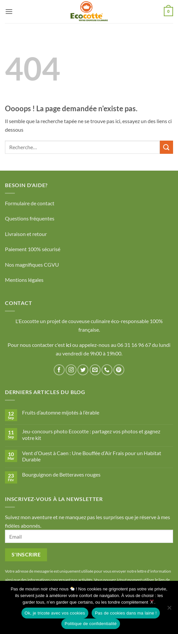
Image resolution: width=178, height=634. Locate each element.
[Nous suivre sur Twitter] (82, 369)
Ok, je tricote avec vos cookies (55, 613)
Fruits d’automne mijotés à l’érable (60, 412)
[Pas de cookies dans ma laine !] (169, 609)
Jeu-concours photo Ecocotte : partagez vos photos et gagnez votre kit (91, 434)
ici (69, 345)
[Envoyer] (166, 147)
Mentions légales (24, 280)
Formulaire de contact (29, 203)
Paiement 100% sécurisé (32, 249)
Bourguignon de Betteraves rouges (61, 474)
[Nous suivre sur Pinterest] (118, 369)
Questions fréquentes (29, 218)
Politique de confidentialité (91, 623)
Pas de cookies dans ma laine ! (126, 613)
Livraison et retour (26, 234)
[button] (9, 11)
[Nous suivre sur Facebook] (59, 369)
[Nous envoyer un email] (95, 369)
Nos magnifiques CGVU (32, 264)
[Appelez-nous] (107, 369)
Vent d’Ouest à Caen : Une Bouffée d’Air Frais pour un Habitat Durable (91, 456)
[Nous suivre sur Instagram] (71, 369)
